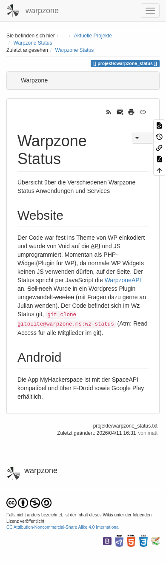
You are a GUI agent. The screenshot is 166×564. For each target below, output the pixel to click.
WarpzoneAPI (123, 280)
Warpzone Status (33, 43)
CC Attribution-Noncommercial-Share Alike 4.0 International (63, 527)
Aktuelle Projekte (93, 36)
